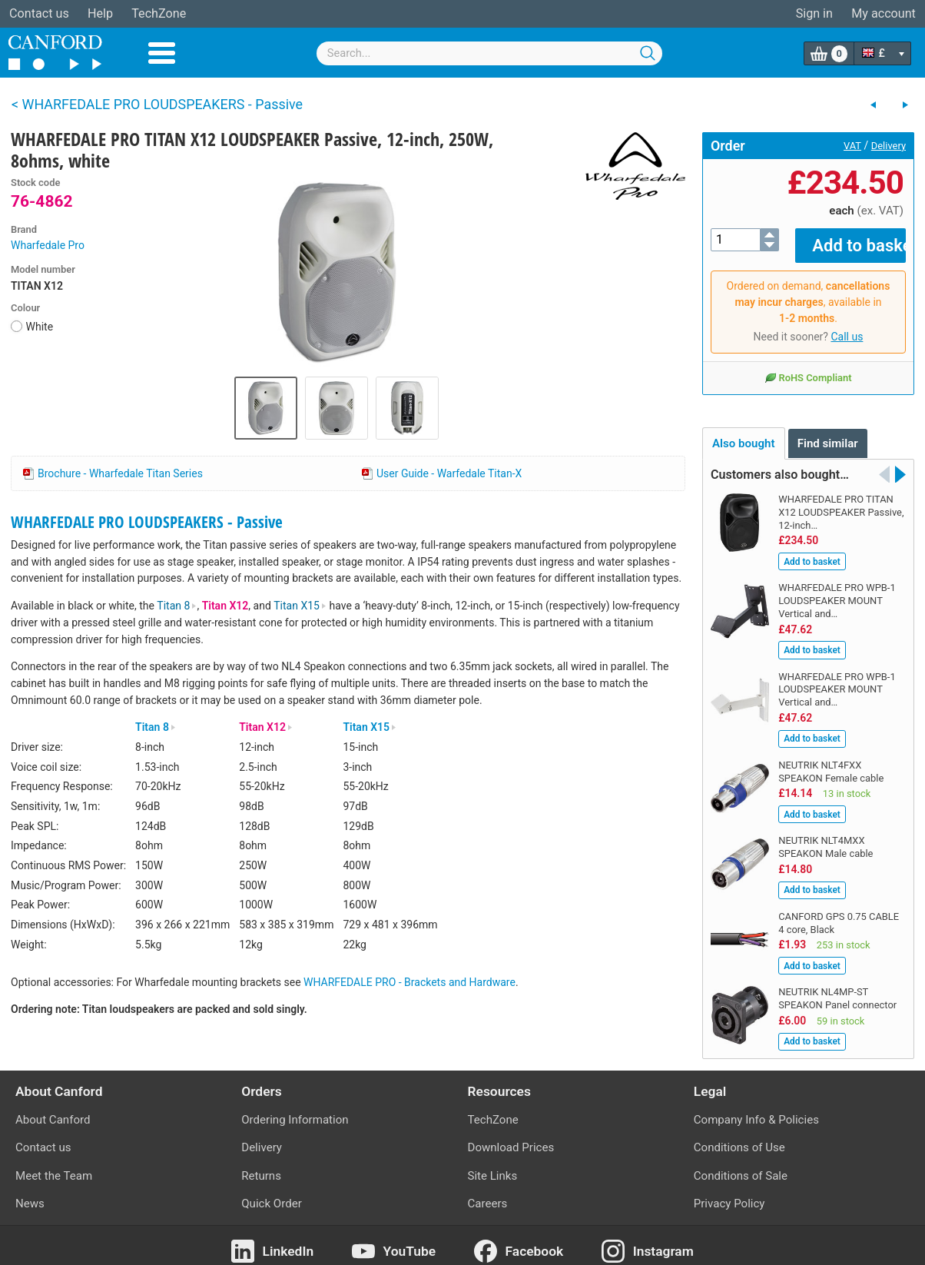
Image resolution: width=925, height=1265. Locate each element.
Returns (261, 1164)
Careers (488, 1192)
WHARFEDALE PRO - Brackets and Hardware (409, 982)
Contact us (39, 13)
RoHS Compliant (807, 366)
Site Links (493, 1164)
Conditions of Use (739, 1137)
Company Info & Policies (756, 1109)
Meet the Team (53, 1164)
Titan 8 (177, 605)
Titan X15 (300, 605)
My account (883, 13)
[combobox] (489, 53)
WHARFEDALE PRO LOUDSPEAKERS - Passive (147, 522)
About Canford (52, 1109)
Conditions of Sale (740, 1164)
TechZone (158, 13)
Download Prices (511, 1137)
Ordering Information (294, 1109)
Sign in (814, 13)
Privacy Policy (729, 1192)
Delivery (888, 145)
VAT (852, 145)
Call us (847, 326)
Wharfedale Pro (48, 245)
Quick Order (271, 1192)
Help (100, 13)
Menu (161, 53)
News (30, 1192)
